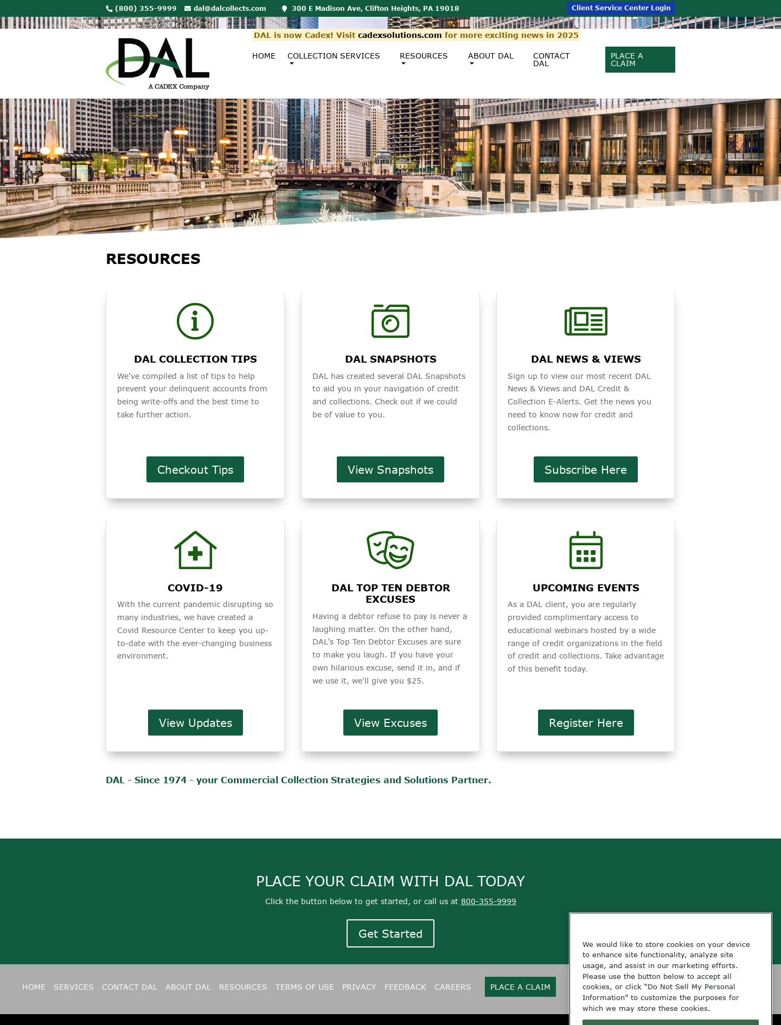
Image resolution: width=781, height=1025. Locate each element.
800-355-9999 (488, 901)
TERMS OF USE (305, 986)
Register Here (586, 722)
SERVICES (74, 986)
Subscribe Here (586, 469)
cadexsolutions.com (400, 23)
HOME (34, 986)
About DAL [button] (491, 47)
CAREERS (452, 986)
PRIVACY (359, 986)
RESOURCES (243, 986)
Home (264, 43)
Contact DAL (551, 47)
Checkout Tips (195, 469)
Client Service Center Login (621, 8)
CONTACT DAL (129, 986)
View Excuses (390, 722)
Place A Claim (627, 47)
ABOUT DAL (188, 986)
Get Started (390, 933)
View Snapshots (390, 469)
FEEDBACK (405, 986)
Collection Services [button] (333, 47)
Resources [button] (424, 47)
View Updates (195, 722)
